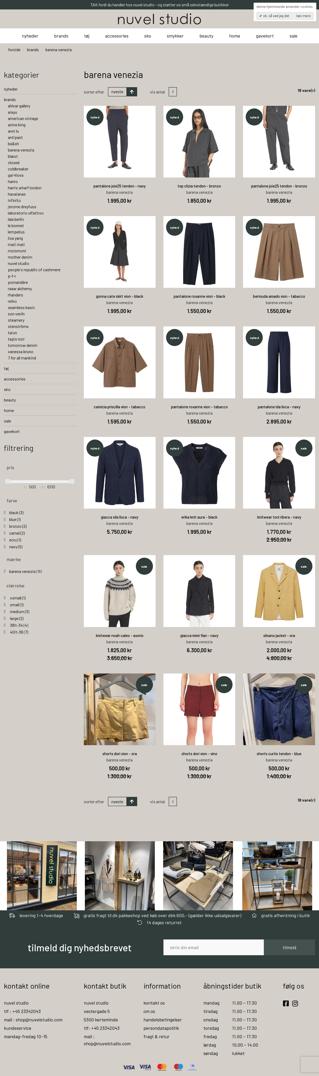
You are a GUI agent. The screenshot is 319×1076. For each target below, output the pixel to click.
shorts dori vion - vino (199, 753)
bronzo (18, 526)
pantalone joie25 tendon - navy (120, 186)
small (16, 604)
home (234, 36)
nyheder (30, 36)
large (16, 618)
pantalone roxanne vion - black (199, 296)
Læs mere (303, 16)
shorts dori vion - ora (119, 753)
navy (15, 546)
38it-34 (18, 625)
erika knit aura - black (199, 517)
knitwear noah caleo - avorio (119, 635)
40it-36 (18, 631)
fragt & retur (156, 1036)
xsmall (17, 597)
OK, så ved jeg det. (276, 16)
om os (149, 1011)
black (16, 512)
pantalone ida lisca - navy (279, 406)
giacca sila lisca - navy (119, 517)
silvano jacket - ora (279, 635)
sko (147, 36)
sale (293, 36)
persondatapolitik (161, 1028)
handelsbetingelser (162, 1019)
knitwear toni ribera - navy (279, 517)
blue (14, 519)
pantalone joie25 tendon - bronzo (279, 186)
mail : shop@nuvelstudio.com (33, 1019)
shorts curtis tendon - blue (279, 753)
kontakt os (154, 1003)
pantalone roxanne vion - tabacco (199, 406)
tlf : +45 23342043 (22, 1011)
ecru (15, 539)
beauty (206, 36)
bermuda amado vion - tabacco (279, 296)
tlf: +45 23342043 (102, 1028)
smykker (175, 36)
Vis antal (157, 91)
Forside (14, 49)
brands (61, 36)
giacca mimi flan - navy (199, 635)
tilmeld (289, 947)
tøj (86, 36)
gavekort (265, 36)
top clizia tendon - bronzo (199, 186)
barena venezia (25, 571)
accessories (116, 36)
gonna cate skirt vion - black (119, 296)
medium (19, 611)
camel (17, 532)
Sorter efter (94, 91)
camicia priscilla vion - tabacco (119, 406)
